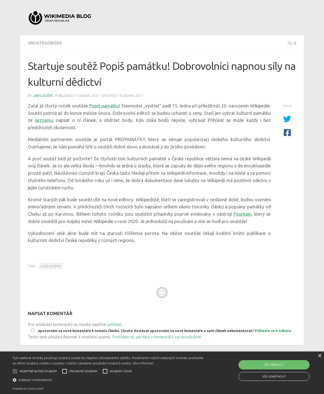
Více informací (143, 363)
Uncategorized (45, 43)
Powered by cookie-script (28, 388)
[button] (110, 380)
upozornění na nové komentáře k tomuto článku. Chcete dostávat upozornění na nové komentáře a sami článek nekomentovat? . (160, 331)
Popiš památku (104, 105)
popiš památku (50, 266)
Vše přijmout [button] (274, 364)
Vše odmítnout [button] (274, 376)
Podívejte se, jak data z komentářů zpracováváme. (157, 337)
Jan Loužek (43, 96)
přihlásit (114, 324)
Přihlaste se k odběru (273, 331)
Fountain (242, 213)
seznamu (44, 120)
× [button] (319, 356)
